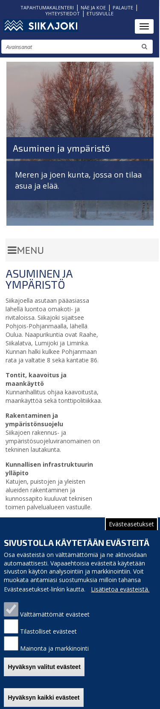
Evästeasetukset (131, 530)
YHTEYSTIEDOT (62, 13)
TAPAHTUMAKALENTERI (47, 7)
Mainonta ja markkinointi (54, 654)
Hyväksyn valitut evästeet (44, 672)
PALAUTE (123, 7)
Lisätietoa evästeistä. (120, 595)
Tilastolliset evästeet (48, 637)
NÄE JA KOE (93, 7)
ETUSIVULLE (100, 13)
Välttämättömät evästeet (55, 620)
